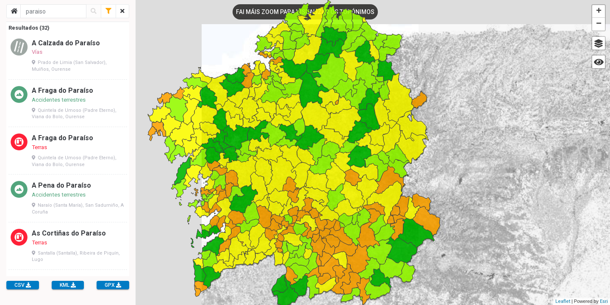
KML (68, 285)
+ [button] (599, 11)
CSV (22, 285)
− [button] (599, 24)
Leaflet (562, 301)
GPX (113, 285)
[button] (598, 43)
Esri (604, 301)
